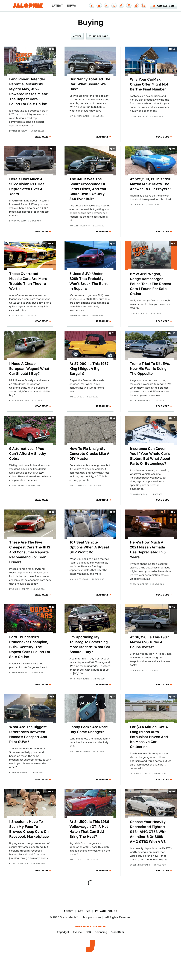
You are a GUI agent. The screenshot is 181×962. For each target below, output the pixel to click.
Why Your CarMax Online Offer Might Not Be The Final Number (149, 84)
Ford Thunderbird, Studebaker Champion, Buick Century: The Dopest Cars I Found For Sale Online (29, 647)
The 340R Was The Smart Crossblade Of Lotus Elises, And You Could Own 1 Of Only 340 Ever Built (87, 189)
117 (173, 333)
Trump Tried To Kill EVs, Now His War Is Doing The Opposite (150, 369)
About (68, 911)
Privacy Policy (106, 911)
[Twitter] (114, 5)
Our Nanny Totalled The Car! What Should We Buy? (89, 84)
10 (174, 49)
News (71, 5)
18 (53, 512)
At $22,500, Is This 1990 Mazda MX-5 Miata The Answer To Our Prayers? (150, 184)
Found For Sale (98, 36)
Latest (57, 5)
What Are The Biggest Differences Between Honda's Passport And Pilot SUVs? (28, 734)
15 (53, 49)
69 (173, 791)
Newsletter (163, 5)
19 (53, 606)
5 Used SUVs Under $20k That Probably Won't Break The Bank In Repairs (88, 281)
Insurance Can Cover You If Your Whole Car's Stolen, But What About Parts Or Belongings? (150, 456)
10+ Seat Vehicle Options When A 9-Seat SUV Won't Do (89, 547)
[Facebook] (91, 5)
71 (113, 333)
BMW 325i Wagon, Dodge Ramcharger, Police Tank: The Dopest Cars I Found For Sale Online (150, 284)
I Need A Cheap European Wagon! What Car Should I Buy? (29, 369)
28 (53, 418)
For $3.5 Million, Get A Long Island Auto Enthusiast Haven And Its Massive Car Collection (149, 737)
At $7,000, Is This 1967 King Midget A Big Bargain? (89, 369)
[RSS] (143, 5)
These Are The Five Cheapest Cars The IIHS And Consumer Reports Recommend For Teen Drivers (29, 552)
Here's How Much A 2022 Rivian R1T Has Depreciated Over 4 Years (26, 186)
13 (174, 418)
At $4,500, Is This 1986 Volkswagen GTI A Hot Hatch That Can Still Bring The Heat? (89, 829)
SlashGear (117, 931)
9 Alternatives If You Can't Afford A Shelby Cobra (27, 453)
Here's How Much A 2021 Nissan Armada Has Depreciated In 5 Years (148, 549)
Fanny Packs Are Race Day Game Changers (88, 729)
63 (173, 606)
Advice (77, 36)
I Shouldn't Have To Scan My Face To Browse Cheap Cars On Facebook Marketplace (29, 829)
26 (173, 696)
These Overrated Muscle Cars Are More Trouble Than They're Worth (28, 281)
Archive (84, 911)
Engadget (63, 931)
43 (53, 791)
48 (113, 791)
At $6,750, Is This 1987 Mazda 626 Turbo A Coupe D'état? (149, 642)
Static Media (68, 917)
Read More (41, 136)
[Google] (136, 5)
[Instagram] (129, 5)
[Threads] (121, 5)
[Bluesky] (99, 5)
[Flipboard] (106, 5)
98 (173, 148)
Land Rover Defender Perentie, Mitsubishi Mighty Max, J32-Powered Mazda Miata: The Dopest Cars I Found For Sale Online (28, 91)
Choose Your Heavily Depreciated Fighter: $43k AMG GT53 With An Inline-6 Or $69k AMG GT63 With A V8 (148, 832)
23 (53, 243)
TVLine (77, 931)
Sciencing (101, 931)
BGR (88, 931)
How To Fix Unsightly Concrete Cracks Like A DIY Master (89, 453)
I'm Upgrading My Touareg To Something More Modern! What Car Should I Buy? (89, 644)
